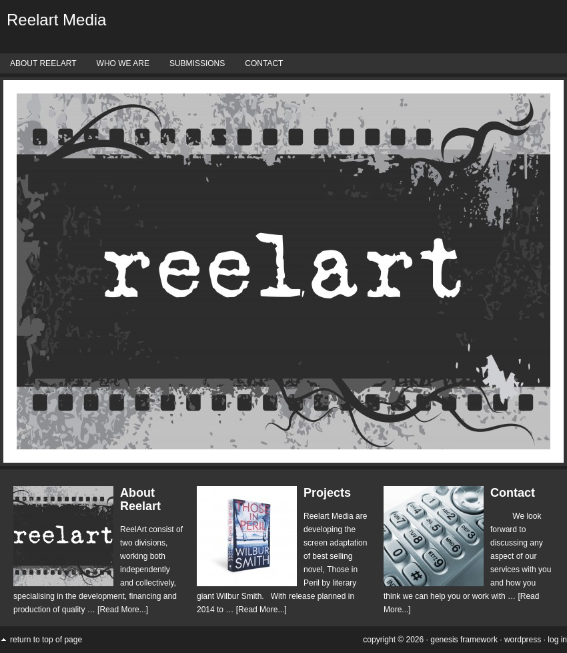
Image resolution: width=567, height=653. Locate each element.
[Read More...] (122, 609)
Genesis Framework (464, 639)
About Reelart (43, 63)
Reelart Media (56, 20)
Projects (327, 492)
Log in (557, 639)
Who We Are (123, 63)
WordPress (522, 639)
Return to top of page (46, 639)
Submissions (197, 63)
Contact (264, 63)
